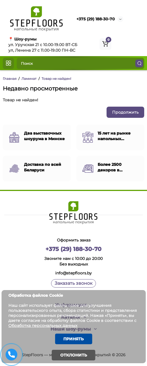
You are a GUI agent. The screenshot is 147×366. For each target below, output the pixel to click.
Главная (9, 78)
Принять (73, 338)
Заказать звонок (73, 283)
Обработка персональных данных (42, 325)
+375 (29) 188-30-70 (95, 18)
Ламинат (29, 78)
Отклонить (73, 355)
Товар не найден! (56, 78)
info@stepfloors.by (73, 273)
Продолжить (125, 112)
